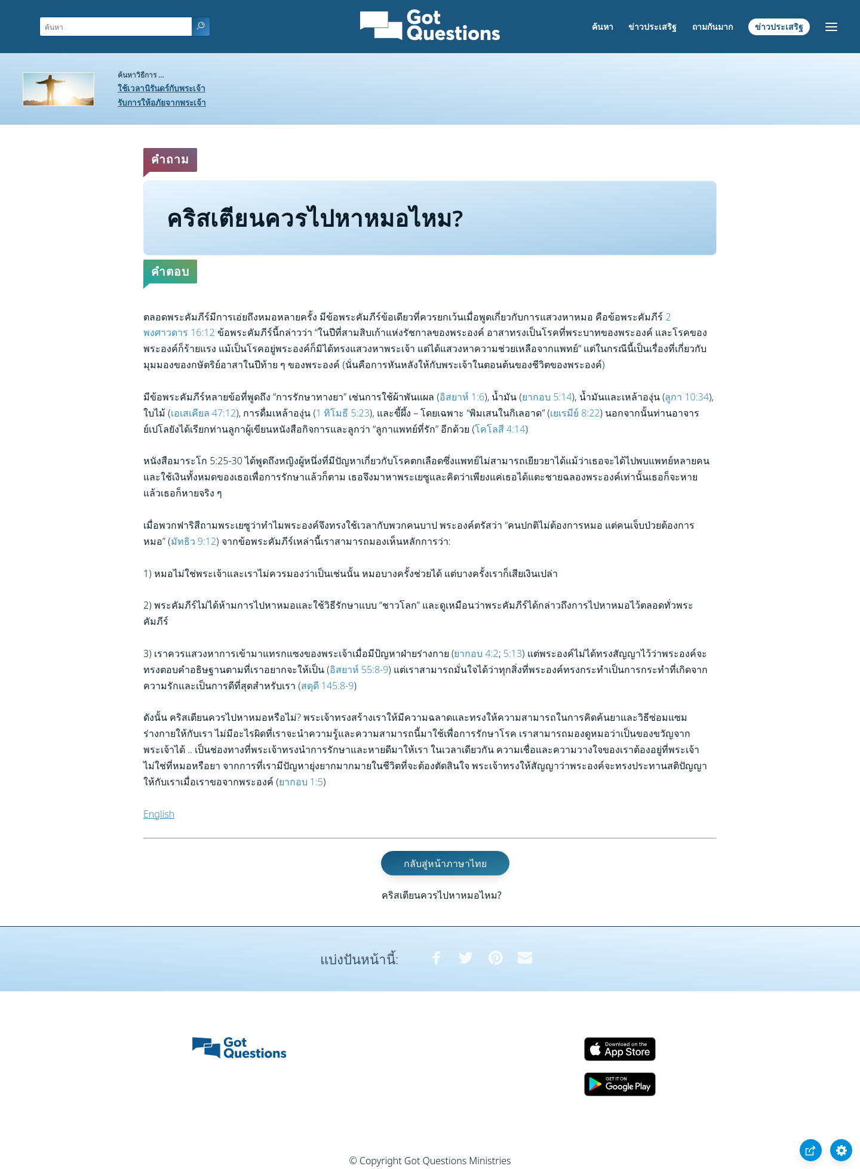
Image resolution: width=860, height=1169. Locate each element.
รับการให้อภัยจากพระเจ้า (162, 102)
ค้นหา (602, 26)
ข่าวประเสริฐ (652, 26)
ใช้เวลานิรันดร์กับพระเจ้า (161, 88)
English (158, 814)
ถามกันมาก (712, 26)
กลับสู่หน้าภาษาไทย (445, 862)
